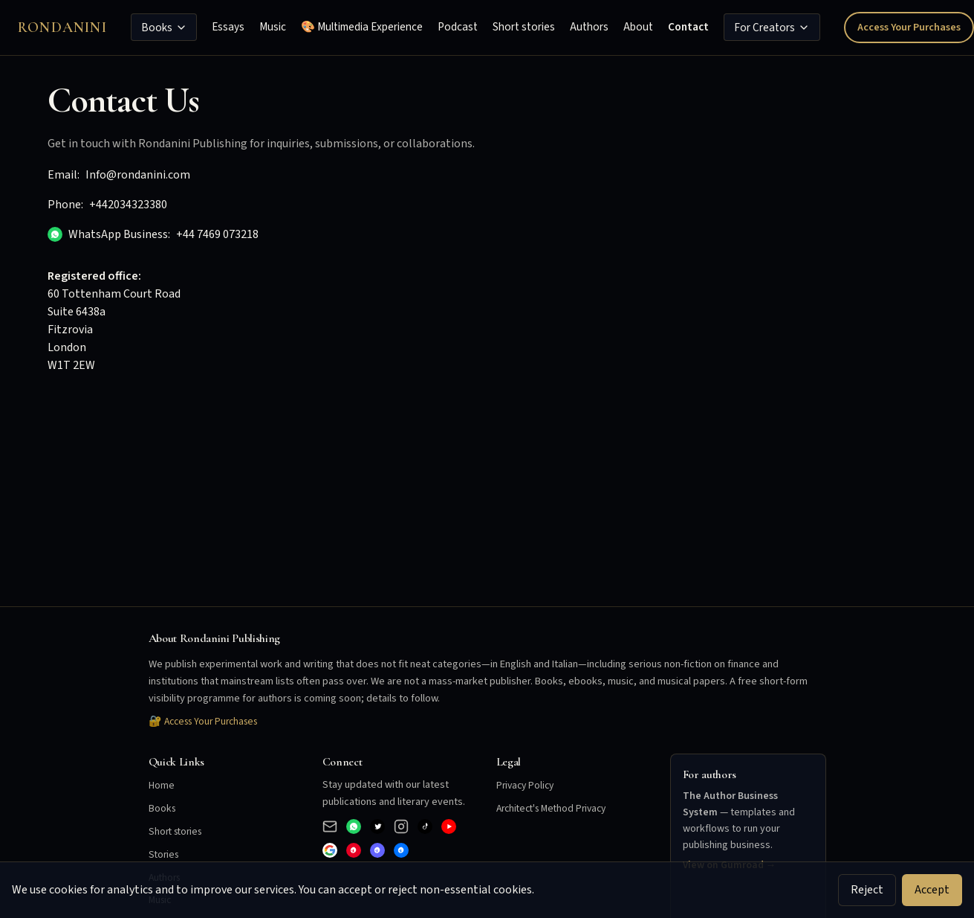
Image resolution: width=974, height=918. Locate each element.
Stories (165, 854)
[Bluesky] (401, 850)
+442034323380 (128, 204)
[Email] (329, 826)
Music (272, 27)
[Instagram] (401, 826)
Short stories (524, 27)
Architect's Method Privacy (556, 808)
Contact (688, 27)
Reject (867, 890)
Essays (228, 27)
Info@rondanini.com (137, 175)
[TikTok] (425, 826)
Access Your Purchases (909, 27)
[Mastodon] (377, 850)
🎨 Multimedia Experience (362, 27)
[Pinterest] (353, 850)
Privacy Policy (527, 785)
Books (164, 27)
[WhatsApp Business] (353, 826)
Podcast (458, 27)
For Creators (772, 27)
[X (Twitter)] (377, 826)
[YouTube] (448, 826)
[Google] (329, 850)
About (638, 27)
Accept (932, 890)
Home (162, 785)
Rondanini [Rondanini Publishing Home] (62, 27)
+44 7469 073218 (217, 234)
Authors (589, 27)
